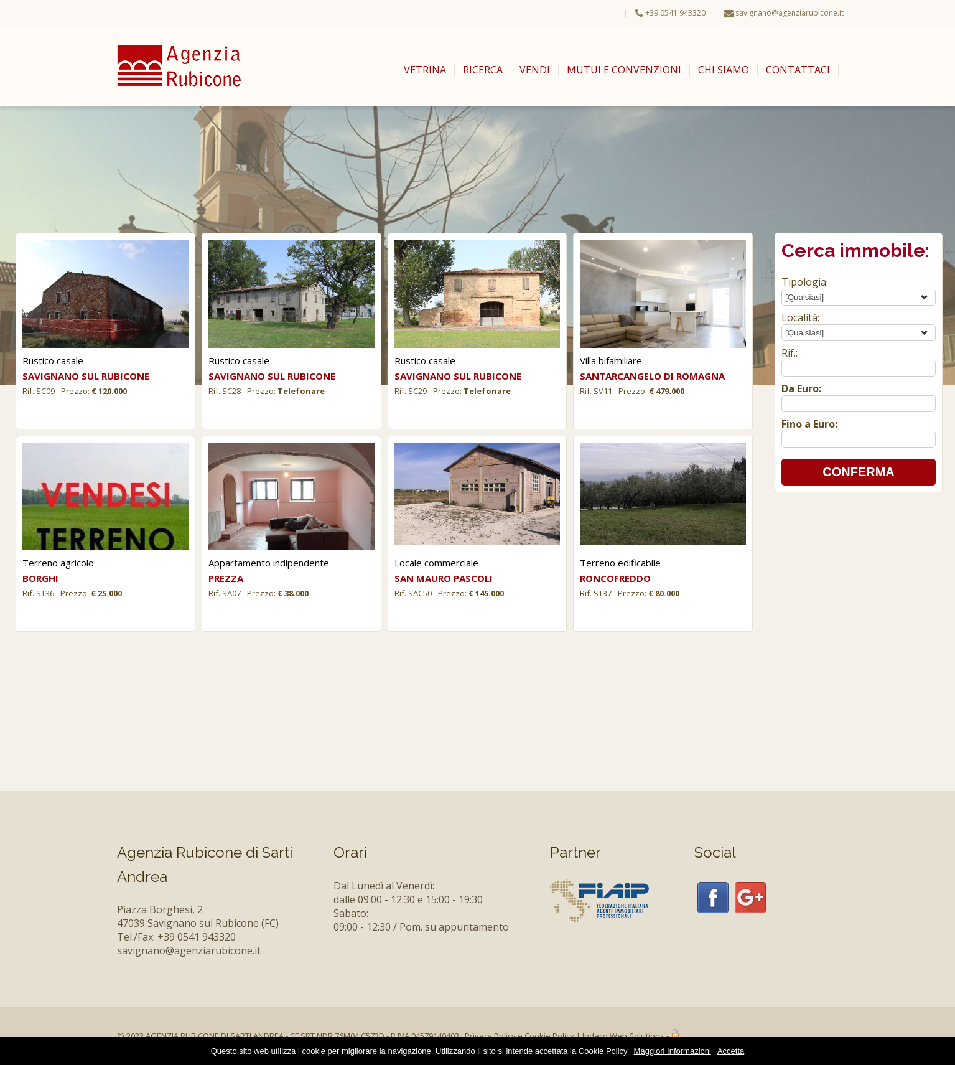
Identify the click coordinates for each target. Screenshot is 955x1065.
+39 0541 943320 (675, 12)
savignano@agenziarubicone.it (789, 12)
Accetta (730, 1051)
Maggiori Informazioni (672, 1051)
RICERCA (483, 69)
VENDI (534, 69)
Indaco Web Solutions (623, 1035)
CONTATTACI (798, 69)
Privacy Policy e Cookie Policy (519, 1035)
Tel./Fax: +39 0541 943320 (176, 937)
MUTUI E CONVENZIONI (624, 69)
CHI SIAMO (723, 69)
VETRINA (425, 69)
